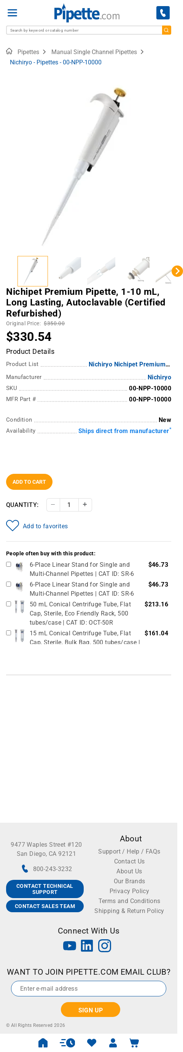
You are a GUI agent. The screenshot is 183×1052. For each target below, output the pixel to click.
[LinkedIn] (87, 946)
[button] (33, 271)
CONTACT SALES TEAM (45, 906)
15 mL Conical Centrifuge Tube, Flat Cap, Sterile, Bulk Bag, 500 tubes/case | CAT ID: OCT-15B (85, 642)
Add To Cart (29, 482)
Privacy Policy (130, 891)
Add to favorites (37, 525)
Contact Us (129, 861)
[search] (166, 30)
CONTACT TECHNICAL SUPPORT (44, 889)
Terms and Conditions (130, 901)
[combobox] (88, 30)
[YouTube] (69, 946)
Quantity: (22, 504)
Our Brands (129, 881)
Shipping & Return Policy (129, 911)
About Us (129, 871)
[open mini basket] (134, 1042)
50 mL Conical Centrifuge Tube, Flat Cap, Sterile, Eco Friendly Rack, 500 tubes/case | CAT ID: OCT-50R (80, 613)
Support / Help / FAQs (129, 851)
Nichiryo (159, 377)
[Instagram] (104, 946)
